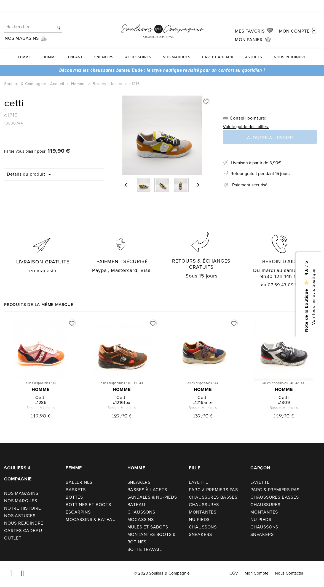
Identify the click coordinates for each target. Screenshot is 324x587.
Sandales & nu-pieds (152, 497)
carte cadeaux (218, 43)
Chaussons (141, 512)
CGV (233, 573)
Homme (49, 43)
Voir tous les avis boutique (313, 296)
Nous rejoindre (290, 43)
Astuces (254, 43)
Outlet (13, 538)
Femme (24, 43)
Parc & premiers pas (213, 489)
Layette (198, 482)
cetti (40, 397)
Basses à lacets (147, 489)
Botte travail (144, 549)
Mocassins (140, 519)
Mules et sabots (147, 527)
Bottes (74, 497)
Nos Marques (177, 43)
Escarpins (78, 512)
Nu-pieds (199, 519)
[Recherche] (33, 14)
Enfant (75, 43)
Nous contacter (289, 573)
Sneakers (104, 43)
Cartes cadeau (23, 530)
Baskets (76, 489)
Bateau (136, 504)
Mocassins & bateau (91, 519)
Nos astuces (20, 515)
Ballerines (79, 482)
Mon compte (256, 573)
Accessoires (138, 43)
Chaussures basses (213, 497)
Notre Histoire (22, 508)
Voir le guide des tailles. (246, 126)
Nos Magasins (21, 493)
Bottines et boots (88, 504)
